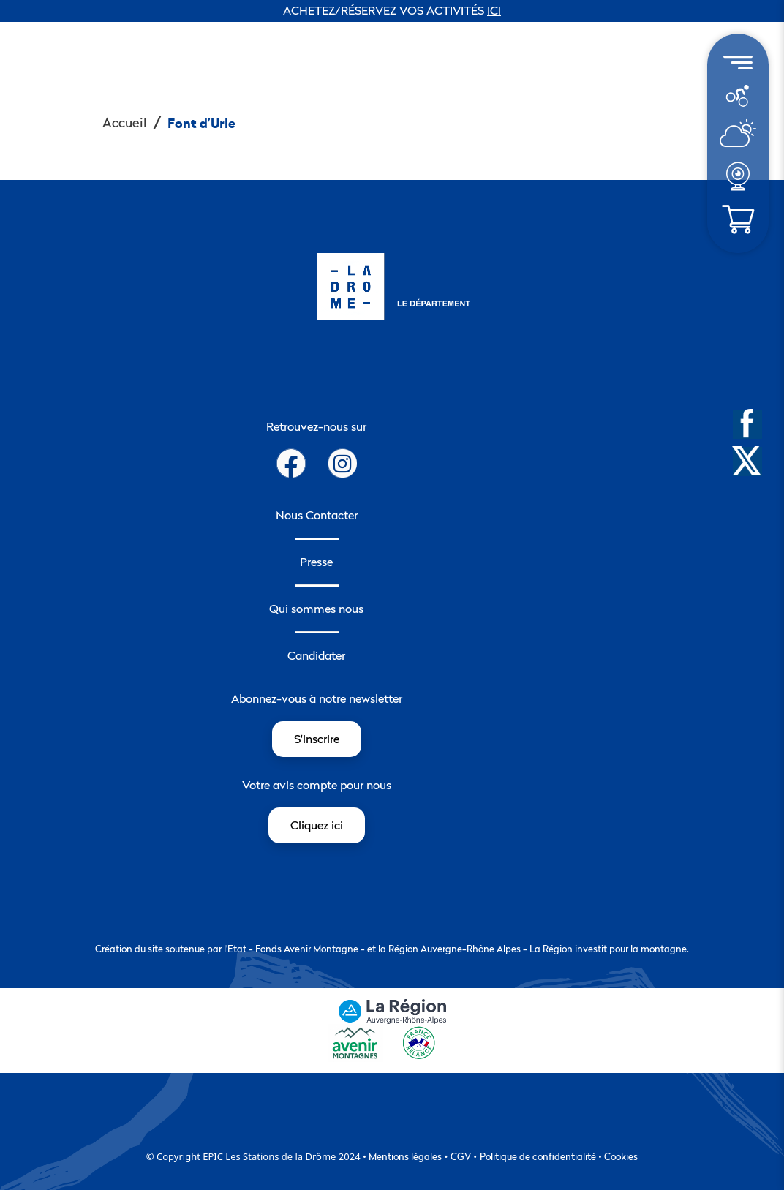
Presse (316, 562)
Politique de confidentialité (538, 1156)
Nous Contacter (317, 515)
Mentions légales (405, 1156)
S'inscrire (316, 739)
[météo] (737, 95)
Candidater (316, 655)
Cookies (621, 1156)
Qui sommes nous (316, 608)
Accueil (124, 122)
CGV (461, 1156)
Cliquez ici (316, 825)
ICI (494, 10)
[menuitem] (738, 96)
